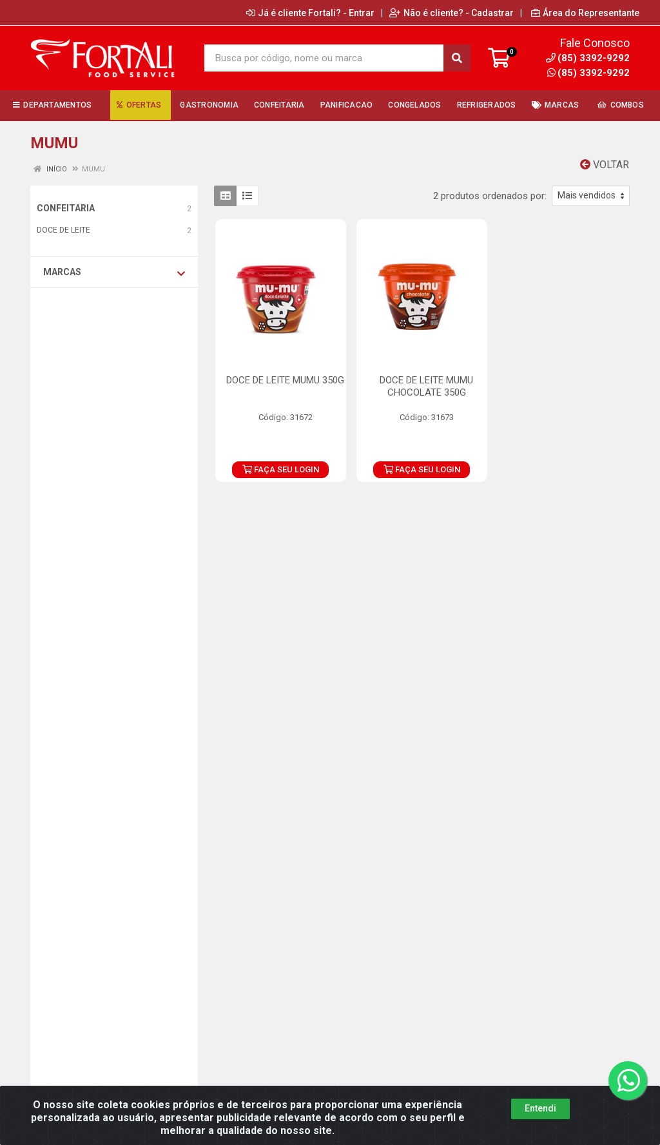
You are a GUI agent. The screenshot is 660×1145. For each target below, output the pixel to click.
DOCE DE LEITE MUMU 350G (285, 380)
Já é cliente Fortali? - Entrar (310, 12)
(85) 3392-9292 (588, 73)
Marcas (114, 272)
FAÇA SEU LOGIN (280, 469)
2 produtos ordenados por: (490, 196)
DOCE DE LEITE (63, 230)
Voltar (604, 165)
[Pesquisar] (457, 58)
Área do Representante (585, 12)
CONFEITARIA (66, 208)
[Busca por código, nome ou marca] (324, 58)
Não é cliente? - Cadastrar (451, 12)
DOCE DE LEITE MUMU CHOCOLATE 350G (426, 386)
